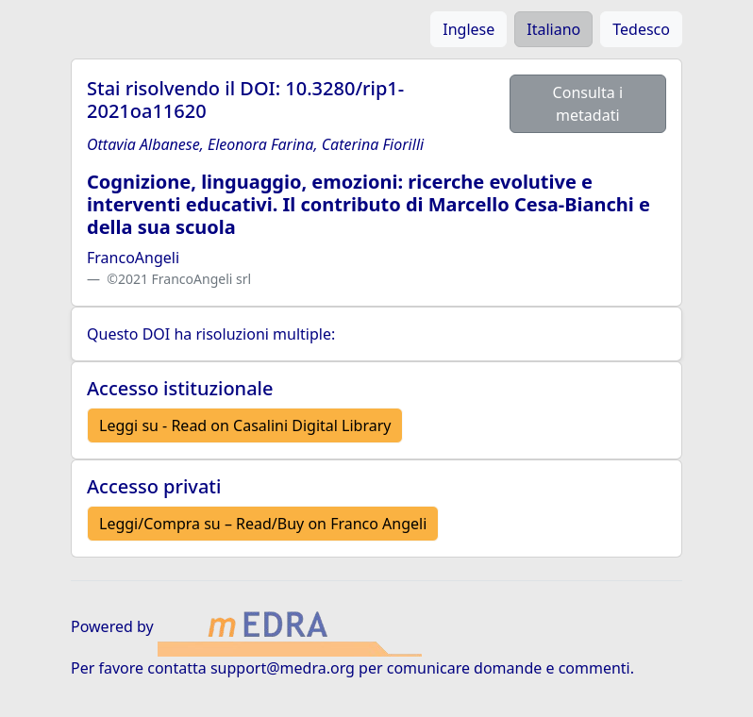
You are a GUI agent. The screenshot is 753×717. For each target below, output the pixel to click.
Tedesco (641, 29)
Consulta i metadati (588, 103)
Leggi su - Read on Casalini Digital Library (245, 425)
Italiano (553, 29)
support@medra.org (282, 668)
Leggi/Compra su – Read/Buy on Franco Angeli (263, 523)
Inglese (468, 29)
